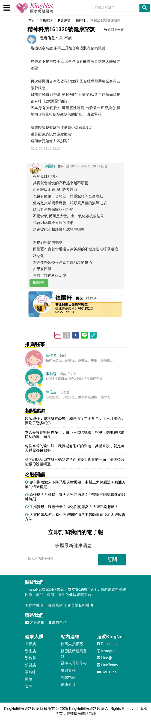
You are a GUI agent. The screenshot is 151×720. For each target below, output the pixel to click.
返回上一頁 (114, 29)
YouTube (107, 672)
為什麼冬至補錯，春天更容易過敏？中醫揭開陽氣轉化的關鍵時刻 (75, 497)
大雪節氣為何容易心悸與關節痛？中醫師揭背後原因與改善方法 (75, 517)
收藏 (58, 335)
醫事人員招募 (72, 644)
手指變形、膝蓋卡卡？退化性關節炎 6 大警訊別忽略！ (71, 507)
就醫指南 (68, 677)
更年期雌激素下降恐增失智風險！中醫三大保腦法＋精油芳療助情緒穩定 (75, 484)
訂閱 (112, 559)
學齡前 (30, 658)
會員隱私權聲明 (80, 605)
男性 (28, 679)
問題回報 (66, 335)
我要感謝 (39, 283)
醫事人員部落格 (74, 663)
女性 (28, 686)
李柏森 (51, 374)
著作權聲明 (34, 605)
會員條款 (55, 605)
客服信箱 (34, 622)
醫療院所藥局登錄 (74, 653)
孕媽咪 (30, 672)
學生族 (30, 651)
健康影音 (68, 684)
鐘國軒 (50, 166)
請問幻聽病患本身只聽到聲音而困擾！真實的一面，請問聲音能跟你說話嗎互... (74, 461)
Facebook (107, 644)
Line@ (104, 658)
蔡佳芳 (51, 355)
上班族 (30, 644)
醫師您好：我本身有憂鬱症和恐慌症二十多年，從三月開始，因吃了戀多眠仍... (74, 421)
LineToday (107, 665)
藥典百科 (68, 670)
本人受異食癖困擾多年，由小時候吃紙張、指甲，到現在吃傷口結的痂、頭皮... (74, 434)
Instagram (107, 651)
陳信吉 (51, 392)
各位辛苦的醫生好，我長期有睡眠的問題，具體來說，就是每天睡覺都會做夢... (74, 448)
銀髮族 (30, 665)
